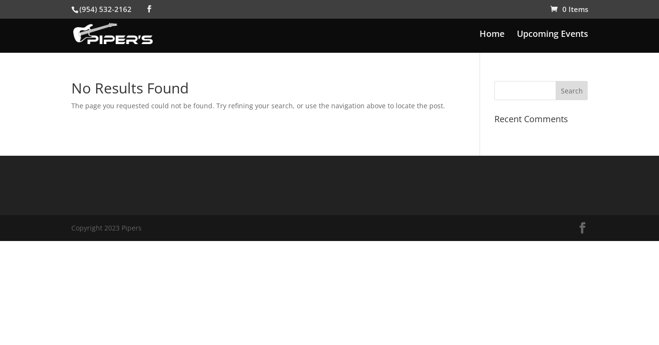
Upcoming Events (552, 34)
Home (492, 34)
